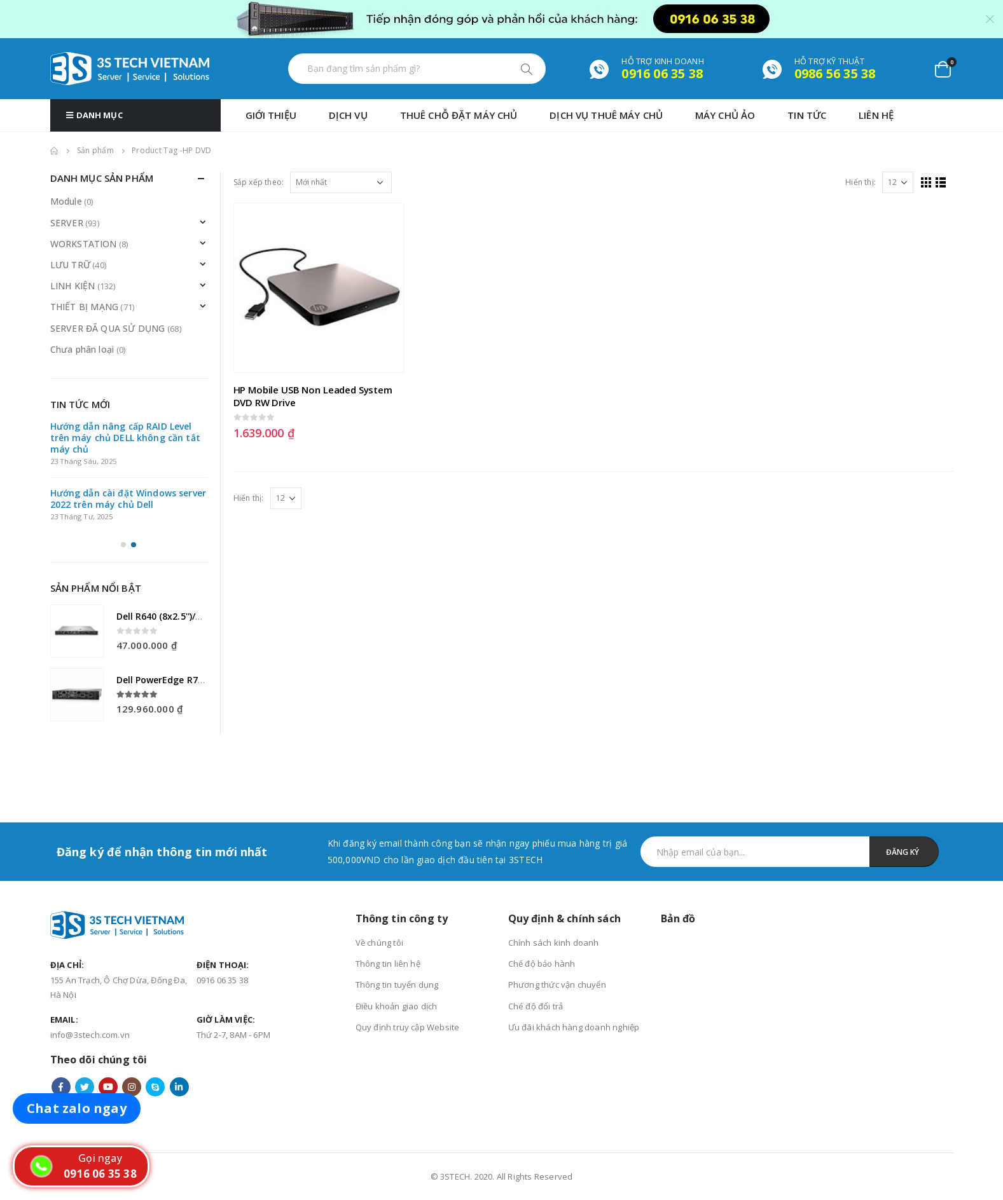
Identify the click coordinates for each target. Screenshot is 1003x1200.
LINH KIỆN (72, 286)
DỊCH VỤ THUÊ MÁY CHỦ (606, 115)
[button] (123, 535)
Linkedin (179, 1086)
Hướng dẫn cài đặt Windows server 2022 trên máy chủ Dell (128, 498)
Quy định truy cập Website (408, 1027)
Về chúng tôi (379, 942)
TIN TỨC (806, 115)
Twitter (84, 1086)
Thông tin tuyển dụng (397, 984)
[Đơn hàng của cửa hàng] (341, 182)
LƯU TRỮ (70, 265)
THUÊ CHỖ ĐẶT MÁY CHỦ (459, 115)
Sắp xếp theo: (258, 182)
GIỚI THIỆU (271, 115)
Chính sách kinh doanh (553, 942)
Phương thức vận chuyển (557, 984)
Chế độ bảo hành (542, 963)
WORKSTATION (83, 244)
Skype (155, 1086)
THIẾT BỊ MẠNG (84, 307)
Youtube (108, 1086)
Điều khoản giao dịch (397, 1006)
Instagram (131, 1086)
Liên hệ (876, 115)
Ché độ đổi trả (536, 1006)
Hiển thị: (860, 182)
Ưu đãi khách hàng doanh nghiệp (574, 1027)
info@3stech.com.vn (90, 1034)
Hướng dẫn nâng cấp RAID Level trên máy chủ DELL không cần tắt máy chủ (125, 437)
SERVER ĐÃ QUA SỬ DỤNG (107, 328)
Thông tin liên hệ (388, 963)
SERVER (66, 223)
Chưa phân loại (82, 349)
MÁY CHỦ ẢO (725, 115)
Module (66, 201)
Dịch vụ (348, 115)
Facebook (61, 1086)
